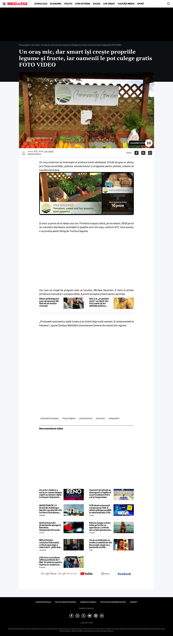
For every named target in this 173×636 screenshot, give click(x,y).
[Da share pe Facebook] (136, 153)
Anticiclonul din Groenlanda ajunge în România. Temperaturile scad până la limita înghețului (50, 526)
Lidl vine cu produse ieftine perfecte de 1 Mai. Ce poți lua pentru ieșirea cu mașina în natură (50, 561)
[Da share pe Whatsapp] (150, 153)
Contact (133, 602)
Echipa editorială (43, 602)
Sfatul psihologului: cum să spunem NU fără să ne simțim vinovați (49, 302)
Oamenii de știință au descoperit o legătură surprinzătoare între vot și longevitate (100, 493)
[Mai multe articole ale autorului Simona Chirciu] (23, 153)
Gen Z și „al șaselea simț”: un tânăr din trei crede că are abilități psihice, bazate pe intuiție (99, 302)
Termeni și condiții (88, 602)
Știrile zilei (40, 4)
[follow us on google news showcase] (67, 574)
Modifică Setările (86, 608)
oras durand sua (85, 418)
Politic (68, 4)
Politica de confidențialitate (113, 602)
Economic (56, 4)
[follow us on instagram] (105, 574)
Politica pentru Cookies (65, 602)
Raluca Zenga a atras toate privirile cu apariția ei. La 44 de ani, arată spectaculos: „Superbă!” (100, 526)
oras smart (100, 418)
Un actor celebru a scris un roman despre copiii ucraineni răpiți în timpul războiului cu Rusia (50, 493)
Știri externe (82, 4)
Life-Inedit (109, 4)
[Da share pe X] (143, 153)
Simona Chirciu (34, 154)
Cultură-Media (126, 4)
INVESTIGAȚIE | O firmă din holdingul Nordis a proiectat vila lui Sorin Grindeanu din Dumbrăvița (50, 509)
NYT (117, 227)
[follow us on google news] (48, 574)
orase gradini (114, 418)
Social (97, 4)
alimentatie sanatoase (50, 418)
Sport (140, 4)
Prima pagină (24, 45)
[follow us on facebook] (124, 574)
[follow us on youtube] (86, 574)
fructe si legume (69, 418)
